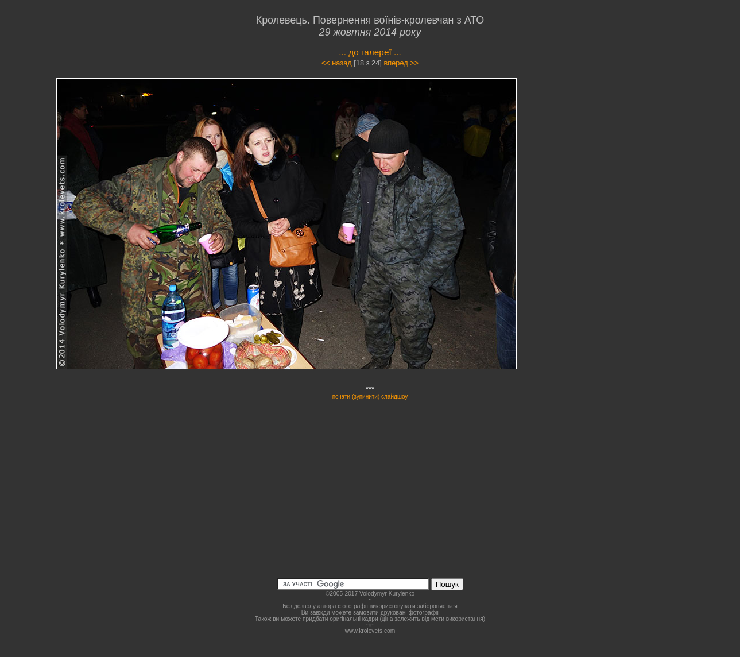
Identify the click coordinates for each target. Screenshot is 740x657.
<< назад (336, 63)
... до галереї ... (370, 52)
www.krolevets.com (370, 631)
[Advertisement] (612, 180)
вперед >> (401, 63)
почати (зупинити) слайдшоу (370, 396)
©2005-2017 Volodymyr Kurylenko (370, 593)
